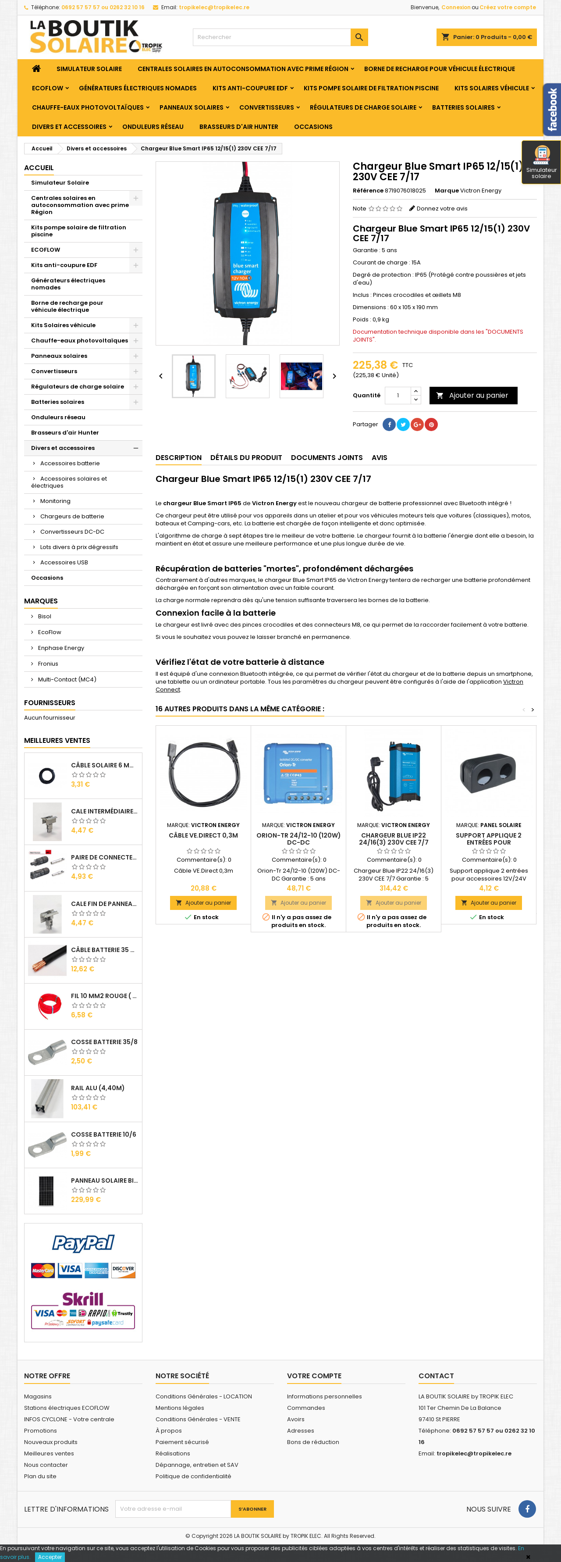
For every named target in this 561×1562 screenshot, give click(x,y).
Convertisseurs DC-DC (72, 532)
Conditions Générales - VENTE (198, 1419)
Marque (447, 191)
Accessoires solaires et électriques (69, 482)
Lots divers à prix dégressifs (79, 547)
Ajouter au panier (472, 395)
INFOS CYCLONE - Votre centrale (69, 1419)
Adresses (300, 1430)
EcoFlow (49, 632)
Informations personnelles (324, 1396)
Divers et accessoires (69, 126)
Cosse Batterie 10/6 (103, 1134)
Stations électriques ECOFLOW (67, 1408)
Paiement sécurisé (182, 1442)
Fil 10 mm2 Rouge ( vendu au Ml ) (104, 995)
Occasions (313, 126)
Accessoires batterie (70, 463)
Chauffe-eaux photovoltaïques (88, 107)
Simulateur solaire (541, 162)
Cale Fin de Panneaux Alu (104, 903)
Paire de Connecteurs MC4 (104, 857)
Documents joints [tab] (327, 458)
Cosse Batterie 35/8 (104, 1041)
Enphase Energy (60, 648)
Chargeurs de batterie (72, 516)
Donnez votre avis (442, 208)
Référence (368, 191)
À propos (169, 1430)
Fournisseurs (49, 703)
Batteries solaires (463, 107)
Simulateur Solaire (89, 68)
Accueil (39, 168)
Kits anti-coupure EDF (250, 88)
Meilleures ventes (49, 1453)
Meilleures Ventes (57, 740)
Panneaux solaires (192, 107)
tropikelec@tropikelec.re (214, 7)
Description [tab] (179, 458)
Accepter (50, 1557)
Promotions (40, 1430)
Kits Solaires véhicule (491, 88)
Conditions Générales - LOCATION (204, 1396)
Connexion (456, 7)
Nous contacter (46, 1465)
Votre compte (314, 1376)
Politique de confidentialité (193, 1476)
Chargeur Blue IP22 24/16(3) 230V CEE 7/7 (394, 839)
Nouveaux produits (51, 1442)
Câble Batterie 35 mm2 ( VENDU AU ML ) (104, 949)
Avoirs (296, 1419)
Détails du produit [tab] (246, 458)
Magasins (38, 1396)
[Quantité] (398, 395)
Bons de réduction (313, 1442)
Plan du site (40, 1476)
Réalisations (173, 1453)
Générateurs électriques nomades (138, 88)
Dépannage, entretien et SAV (197, 1465)
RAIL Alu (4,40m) (98, 1087)
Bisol (44, 616)
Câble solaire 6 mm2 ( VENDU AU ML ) (104, 765)
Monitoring (55, 501)
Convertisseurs (266, 107)
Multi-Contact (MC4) (66, 679)
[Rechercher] (280, 37)
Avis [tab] (379, 458)
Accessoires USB (64, 562)
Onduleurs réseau (153, 126)
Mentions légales (180, 1408)
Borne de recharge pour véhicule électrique (439, 68)
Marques (41, 601)
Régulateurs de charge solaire (363, 107)
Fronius (47, 664)
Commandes (306, 1408)
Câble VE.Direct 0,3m (203, 835)
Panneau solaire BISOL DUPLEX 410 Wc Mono (104, 1180)
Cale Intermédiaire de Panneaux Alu (104, 811)
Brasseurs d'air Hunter (238, 126)
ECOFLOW (47, 88)
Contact (436, 1376)
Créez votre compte (507, 7)
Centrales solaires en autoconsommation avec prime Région (243, 68)
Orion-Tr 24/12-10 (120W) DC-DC (298, 839)
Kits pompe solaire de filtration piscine (371, 88)
